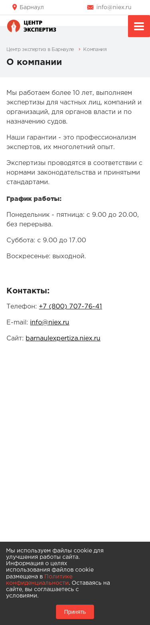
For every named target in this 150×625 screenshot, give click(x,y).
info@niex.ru (114, 7)
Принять (75, 612)
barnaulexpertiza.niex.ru (63, 339)
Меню (139, 27)
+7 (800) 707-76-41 (70, 307)
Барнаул (32, 7)
